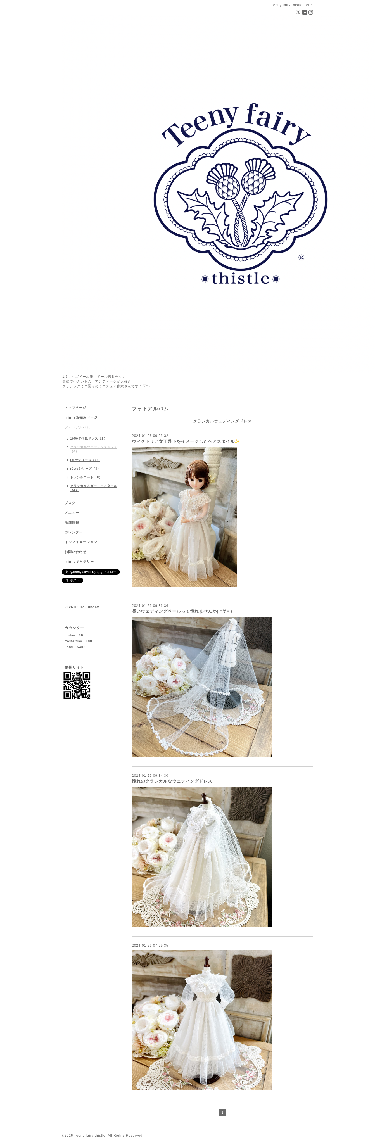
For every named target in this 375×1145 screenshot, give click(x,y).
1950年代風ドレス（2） (88, 438)
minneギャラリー (79, 562)
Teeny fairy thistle (90, 1135)
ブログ (70, 503)
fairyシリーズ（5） (85, 460)
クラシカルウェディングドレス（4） (93, 449)
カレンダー (74, 532)
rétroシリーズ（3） (85, 468)
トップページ (75, 408)
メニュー (72, 513)
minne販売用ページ (81, 417)
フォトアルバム (77, 427)
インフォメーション (81, 542)
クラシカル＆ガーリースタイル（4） (93, 488)
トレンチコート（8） (86, 477)
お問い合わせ (75, 552)
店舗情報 (72, 522)
